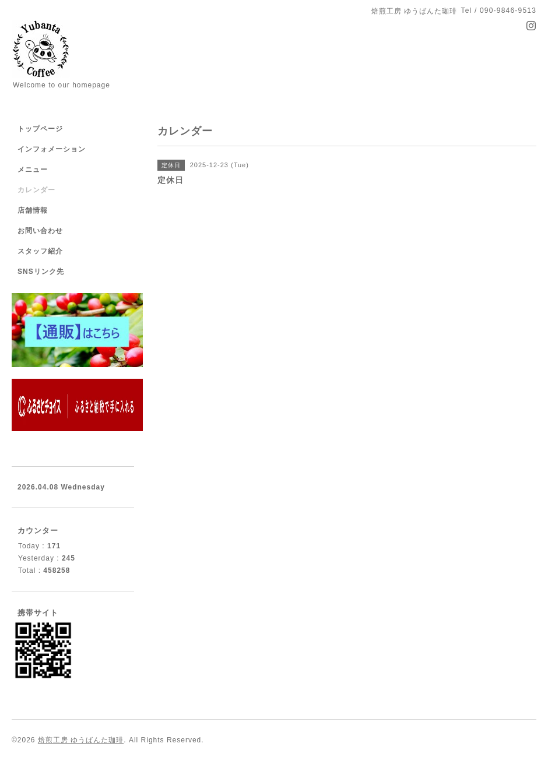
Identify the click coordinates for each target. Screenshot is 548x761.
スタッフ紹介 (40, 251)
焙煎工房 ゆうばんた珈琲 (81, 740)
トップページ (40, 129)
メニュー (32, 169)
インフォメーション (51, 149)
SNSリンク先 (40, 271)
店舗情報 (32, 210)
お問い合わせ (40, 231)
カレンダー (36, 190)
